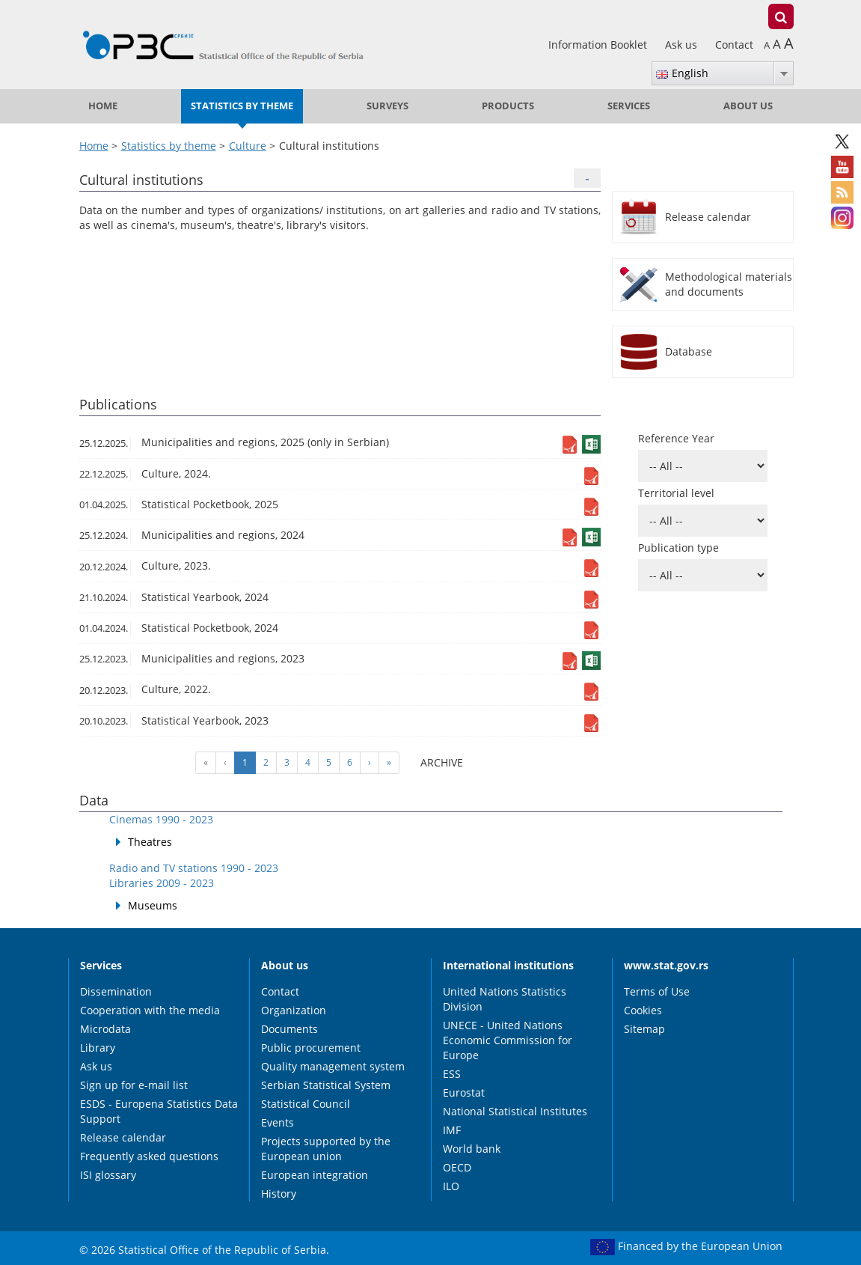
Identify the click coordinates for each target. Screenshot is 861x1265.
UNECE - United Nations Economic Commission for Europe (507, 1040)
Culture (247, 145)
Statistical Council (305, 1104)
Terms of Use (657, 991)
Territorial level (676, 493)
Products (508, 106)
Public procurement (311, 1047)
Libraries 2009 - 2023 (161, 883)
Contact (734, 44)
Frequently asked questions (149, 1156)
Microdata (105, 1029)
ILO (451, 1186)
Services (628, 106)
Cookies (643, 1010)
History (278, 1193)
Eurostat (464, 1092)
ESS (452, 1074)
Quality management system (333, 1066)
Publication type (678, 547)
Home (102, 106)
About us (748, 106)
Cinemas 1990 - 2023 (161, 819)
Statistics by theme (242, 106)
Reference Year (676, 438)
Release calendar (123, 1137)
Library (97, 1047)
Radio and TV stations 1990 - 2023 (193, 868)
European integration (314, 1175)
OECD (457, 1167)
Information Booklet (599, 44)
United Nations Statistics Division (504, 998)
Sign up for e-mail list (134, 1085)
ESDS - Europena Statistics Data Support (159, 1111)
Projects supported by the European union (325, 1148)
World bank (471, 1148)
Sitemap (644, 1029)
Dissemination (116, 991)
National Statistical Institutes (515, 1111)
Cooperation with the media (150, 1010)
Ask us (682, 44)
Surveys (387, 106)
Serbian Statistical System (325, 1085)
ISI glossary (108, 1175)
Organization (293, 1010)
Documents (289, 1029)
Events (277, 1122)
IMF (452, 1130)
